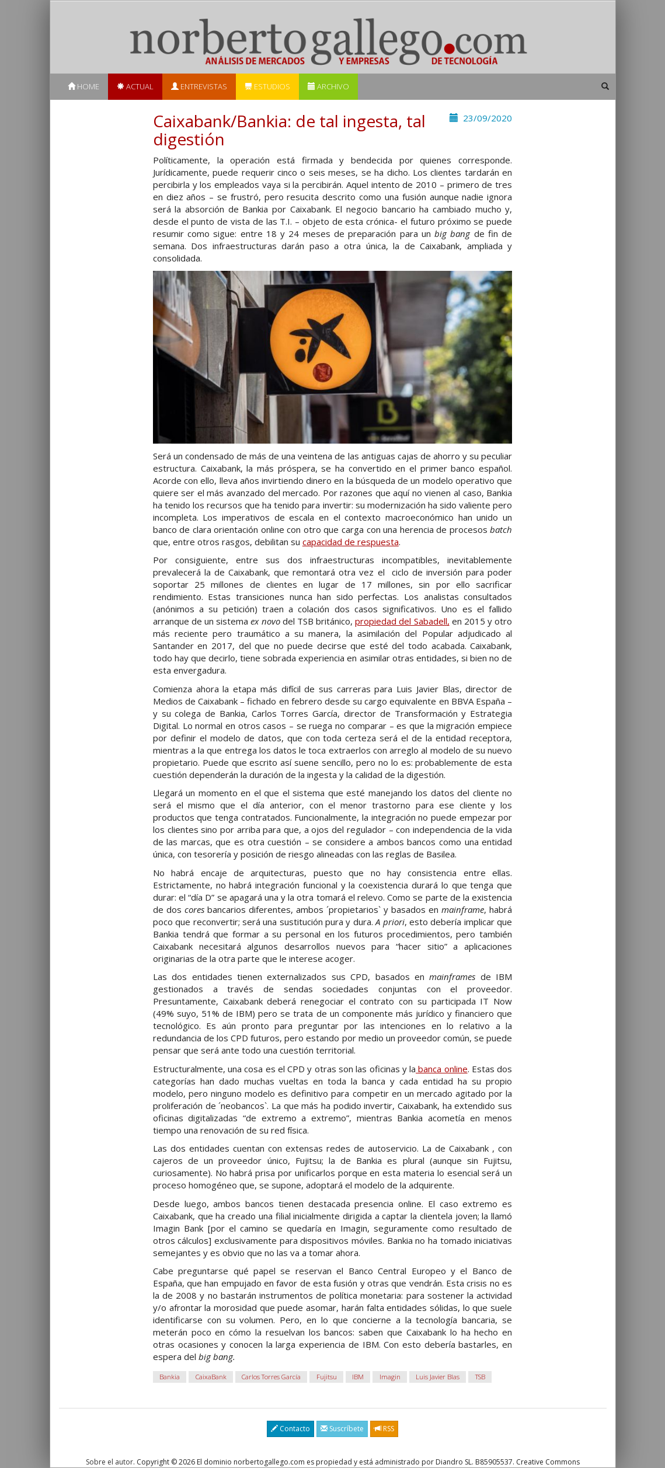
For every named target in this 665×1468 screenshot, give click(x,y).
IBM (358, 1376)
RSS (384, 1429)
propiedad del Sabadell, (402, 621)
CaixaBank (211, 1376)
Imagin (390, 1376)
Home (83, 86)
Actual (135, 86)
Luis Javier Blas (437, 1376)
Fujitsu (326, 1376)
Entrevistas (199, 86)
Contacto (290, 1429)
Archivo (328, 86)
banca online (442, 1069)
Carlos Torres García (271, 1376)
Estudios (267, 86)
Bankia (169, 1376)
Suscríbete (342, 1429)
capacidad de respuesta (350, 542)
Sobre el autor (109, 1462)
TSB (480, 1376)
